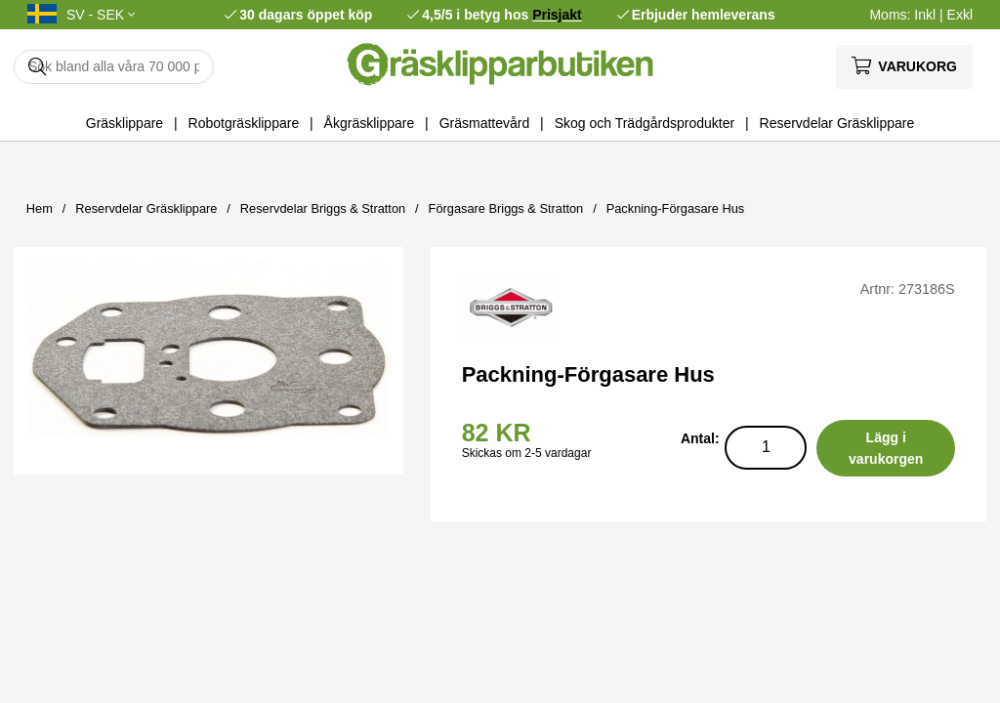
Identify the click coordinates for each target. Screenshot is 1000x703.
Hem (39, 208)
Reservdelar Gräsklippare (837, 123)
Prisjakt (557, 14)
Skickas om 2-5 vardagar (527, 453)
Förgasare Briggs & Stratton (506, 208)
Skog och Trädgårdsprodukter (644, 123)
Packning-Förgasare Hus (675, 208)
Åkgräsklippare (369, 123)
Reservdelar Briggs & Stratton (322, 208)
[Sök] (114, 67)
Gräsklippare (124, 123)
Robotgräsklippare (244, 123)
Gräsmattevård (484, 123)
